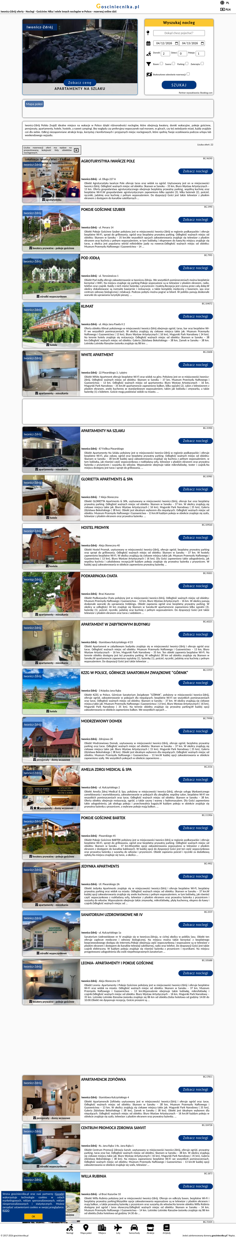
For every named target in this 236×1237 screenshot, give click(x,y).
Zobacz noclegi (195, 171)
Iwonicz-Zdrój (32, 165)
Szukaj (179, 85)
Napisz (232, 1235)
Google (60, 1194)
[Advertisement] (118, 1040)
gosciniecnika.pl (118, 6)
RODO (6, 1210)
